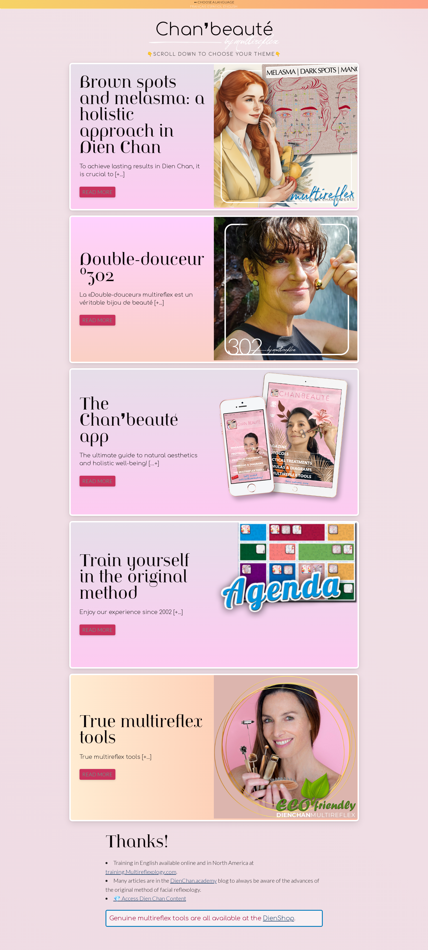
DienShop (278, 918)
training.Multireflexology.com (141, 871)
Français (198, 6)
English (230, 6)
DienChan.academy (193, 880)
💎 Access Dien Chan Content (149, 898)
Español (214, 6)
